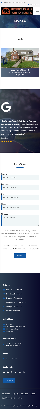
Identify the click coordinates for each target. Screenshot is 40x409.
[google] (4, 372)
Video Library (10, 331)
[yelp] (11, 372)
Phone (3, 204)
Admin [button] (20, 398)
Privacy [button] (33, 394)
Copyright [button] (16, 394)
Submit (20, 256)
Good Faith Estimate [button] (9, 398)
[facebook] (8, 372)
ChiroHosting (33, 406)
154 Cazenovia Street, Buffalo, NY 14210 (13, 2)
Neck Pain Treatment (14, 294)
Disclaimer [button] (24, 394)
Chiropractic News (12, 329)
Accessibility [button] (6, 394)
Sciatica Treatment (13, 311)
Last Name (5, 184)
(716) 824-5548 (33, 5)
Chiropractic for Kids (14, 306)
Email (4, 194)
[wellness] (24, 372)
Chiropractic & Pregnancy (16, 302)
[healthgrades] (15, 372)
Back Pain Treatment (14, 290)
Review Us (9, 380)
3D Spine (8, 324)
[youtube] (20, 372)
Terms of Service (27, 249)
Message (4, 214)
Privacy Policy (12, 249)
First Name (5, 174)
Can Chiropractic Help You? (15, 327)
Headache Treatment (14, 298)
